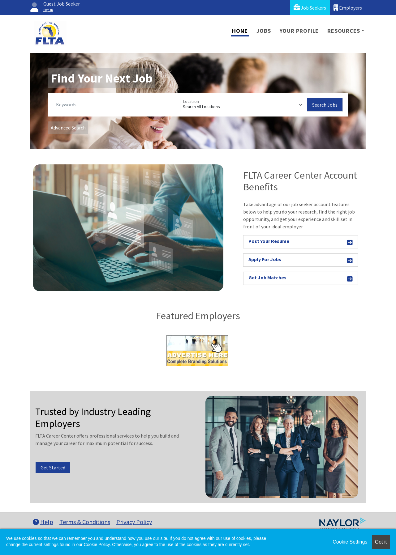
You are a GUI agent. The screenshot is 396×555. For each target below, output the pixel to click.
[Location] (243, 105)
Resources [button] (343, 30)
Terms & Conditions (84, 522)
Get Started (53, 467)
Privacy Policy (134, 522)
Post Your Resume (300, 242)
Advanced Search (68, 128)
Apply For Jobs (300, 260)
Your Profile (299, 30)
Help (43, 522)
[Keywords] (116, 105)
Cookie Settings (350, 541)
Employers (348, 7)
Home (240, 30)
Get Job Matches (300, 278)
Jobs (263, 30)
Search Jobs (325, 105)
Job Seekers (310, 7)
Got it (381, 541)
